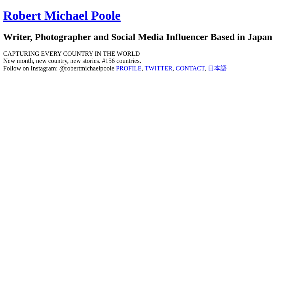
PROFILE (129, 68)
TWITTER (159, 68)
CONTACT (190, 68)
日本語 (217, 68)
